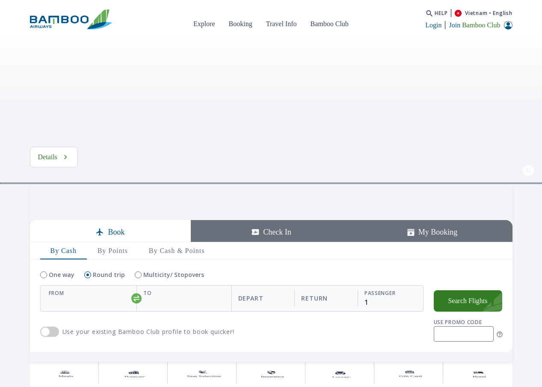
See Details (60, 181)
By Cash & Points (177, 275)
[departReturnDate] (294, 323)
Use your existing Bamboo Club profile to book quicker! (148, 356)
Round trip (109, 299)
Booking (240, 23)
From (56, 318)
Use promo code (458, 347)
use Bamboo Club (49, 356)
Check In (271, 257)
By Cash (63, 275)
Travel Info (281, 23)
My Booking (432, 257)
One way (61, 299)
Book (109, 257)
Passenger (379, 318)
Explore (204, 23)
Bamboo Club (330, 23)
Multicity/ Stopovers (173, 299)
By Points (113, 275)
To (147, 318)
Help (441, 13)
